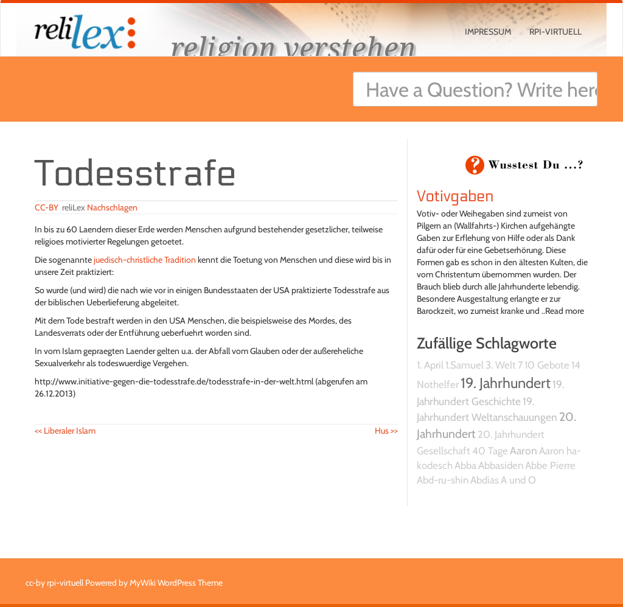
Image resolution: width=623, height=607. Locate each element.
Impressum (488, 31)
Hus (386, 430)
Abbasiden (500, 465)
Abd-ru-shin (442, 480)
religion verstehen (293, 47)
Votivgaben (455, 196)
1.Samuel (464, 365)
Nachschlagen (112, 207)
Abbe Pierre (550, 465)
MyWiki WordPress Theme (176, 582)
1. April (430, 365)
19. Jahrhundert (506, 383)
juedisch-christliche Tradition (145, 259)
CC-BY (46, 207)
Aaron (523, 450)
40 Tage (490, 451)
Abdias (484, 480)
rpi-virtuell (555, 31)
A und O (518, 480)
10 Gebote (546, 365)
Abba (465, 465)
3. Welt (501, 365)
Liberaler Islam (65, 430)
